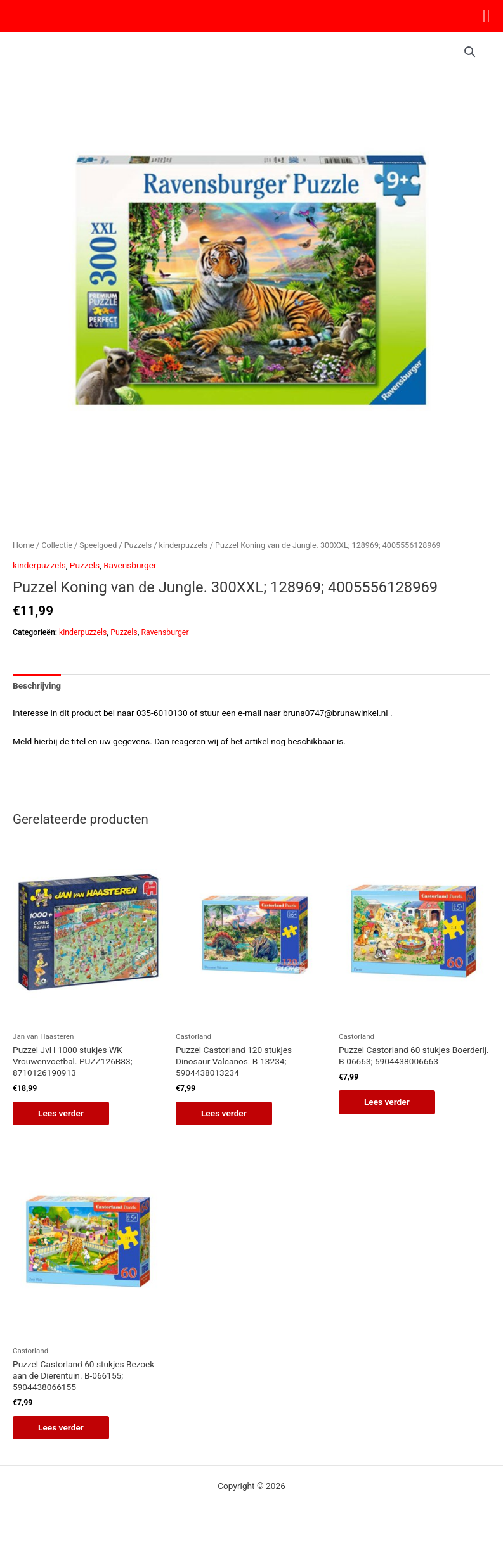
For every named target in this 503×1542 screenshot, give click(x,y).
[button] (470, 52)
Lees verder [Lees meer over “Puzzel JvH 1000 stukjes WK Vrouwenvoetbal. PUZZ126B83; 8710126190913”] (61, 1113)
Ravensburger (129, 565)
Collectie (56, 545)
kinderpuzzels (183, 545)
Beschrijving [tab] (37, 685)
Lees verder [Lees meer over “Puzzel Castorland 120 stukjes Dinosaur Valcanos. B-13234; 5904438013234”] (224, 1113)
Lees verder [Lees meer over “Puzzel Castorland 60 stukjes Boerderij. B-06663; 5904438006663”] (387, 1102)
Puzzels (138, 545)
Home (23, 545)
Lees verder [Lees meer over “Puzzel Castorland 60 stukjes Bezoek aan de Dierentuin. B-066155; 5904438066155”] (61, 1427)
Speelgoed (98, 545)
